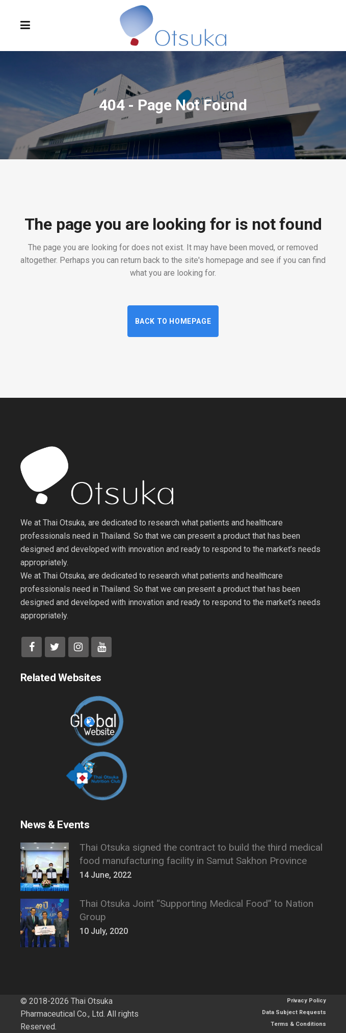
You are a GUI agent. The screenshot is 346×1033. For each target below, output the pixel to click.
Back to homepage (173, 321)
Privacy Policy (306, 1000)
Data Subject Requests (294, 1012)
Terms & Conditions (298, 1024)
